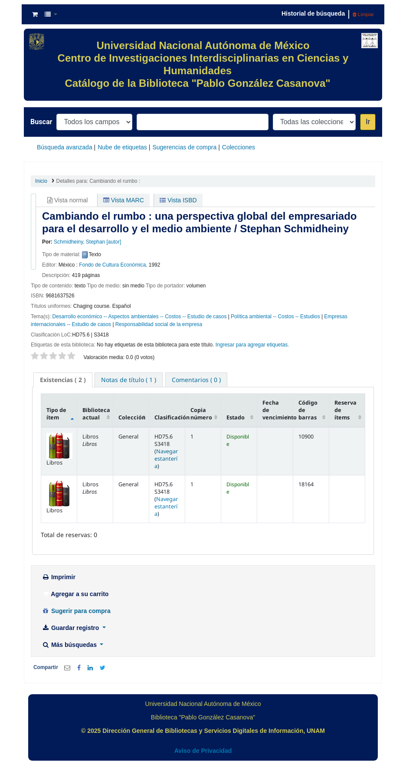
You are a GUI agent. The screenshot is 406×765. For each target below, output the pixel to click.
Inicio (41, 181)
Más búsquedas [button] (70, 644)
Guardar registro (71, 627)
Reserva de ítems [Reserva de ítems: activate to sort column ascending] (345, 410)
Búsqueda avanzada (64, 147)
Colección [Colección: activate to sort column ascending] (131, 417)
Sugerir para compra (76, 610)
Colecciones (238, 147)
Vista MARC (123, 200)
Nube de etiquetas (122, 147)
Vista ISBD (178, 200)
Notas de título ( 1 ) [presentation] (128, 380)
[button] (35, 14)
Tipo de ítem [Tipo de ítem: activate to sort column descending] (56, 413)
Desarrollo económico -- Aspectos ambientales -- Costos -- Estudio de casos (139, 316)
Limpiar (363, 14)
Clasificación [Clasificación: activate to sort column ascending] (169, 417)
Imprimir (58, 577)
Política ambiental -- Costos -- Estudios (275, 316)
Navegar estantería (166, 459)
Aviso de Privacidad (203, 750)
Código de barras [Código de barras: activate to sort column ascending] (308, 410)
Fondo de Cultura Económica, (113, 265)
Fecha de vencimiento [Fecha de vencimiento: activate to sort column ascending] (277, 410)
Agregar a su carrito (75, 593)
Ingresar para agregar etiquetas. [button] (252, 345)
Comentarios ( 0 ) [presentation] (196, 380)
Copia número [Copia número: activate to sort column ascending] (201, 413)
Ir (368, 121)
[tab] (62, 380)
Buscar (41, 122)
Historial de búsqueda (313, 13)
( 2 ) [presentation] (63, 380)
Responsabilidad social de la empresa (158, 324)
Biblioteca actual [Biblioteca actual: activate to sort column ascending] (96, 413)
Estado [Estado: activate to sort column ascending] (235, 417)
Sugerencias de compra (184, 147)
